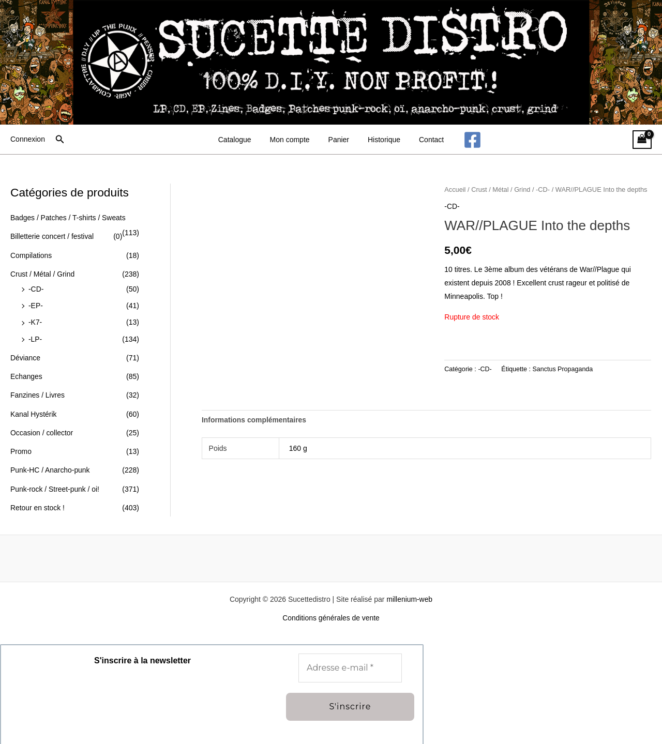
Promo (21, 446)
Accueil (455, 189)
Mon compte (294, 139)
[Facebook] (462, 140)
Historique (380, 139)
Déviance (25, 355)
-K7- (35, 320)
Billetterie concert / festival (52, 236)
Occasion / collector (41, 428)
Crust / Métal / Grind (42, 273)
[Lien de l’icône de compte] (27, 139)
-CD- (36, 287)
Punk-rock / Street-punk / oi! (55, 483)
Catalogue (243, 139)
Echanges (26, 373)
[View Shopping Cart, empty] (642, 139)
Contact (423, 139)
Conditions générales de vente (331, 611)
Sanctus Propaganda (563, 368)
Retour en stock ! (37, 501)
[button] (60, 139)
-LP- (35, 336)
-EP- (35, 303)
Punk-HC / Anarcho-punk (50, 465)
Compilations (31, 254)
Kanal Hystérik (33, 409)
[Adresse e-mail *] (350, 661)
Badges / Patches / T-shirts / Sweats (68, 218)
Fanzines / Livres (37, 391)
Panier (338, 139)
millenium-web (409, 592)
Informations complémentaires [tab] (254, 420)
